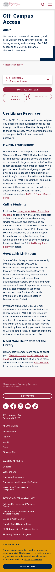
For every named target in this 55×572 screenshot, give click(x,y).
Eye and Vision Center (13, 519)
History (6, 436)
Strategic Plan (9, 452)
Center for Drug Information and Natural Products (18, 512)
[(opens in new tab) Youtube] (28, 406)
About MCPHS (10, 425)
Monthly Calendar (27, 90)
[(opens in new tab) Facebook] (13, 406)
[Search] (42, 4)
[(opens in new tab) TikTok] (35, 406)
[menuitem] (42, 4)
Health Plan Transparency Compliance (15, 488)
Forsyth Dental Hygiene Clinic (17, 524)
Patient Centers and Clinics (19, 498)
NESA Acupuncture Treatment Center (21, 529)
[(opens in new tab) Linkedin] (6, 406)
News (5, 447)
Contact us (27, 396)
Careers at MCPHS (13, 461)
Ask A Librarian (15, 98)
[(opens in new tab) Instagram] (20, 406)
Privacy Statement (33, 559)
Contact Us (40, 96)
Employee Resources (13, 477)
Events (6, 442)
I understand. (27, 566)
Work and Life (9, 472)
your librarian (41, 362)
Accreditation (9, 431)
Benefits (7, 466)
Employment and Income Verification (20, 482)
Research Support (14, 64)
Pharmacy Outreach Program (17, 534)
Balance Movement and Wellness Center (19, 505)
